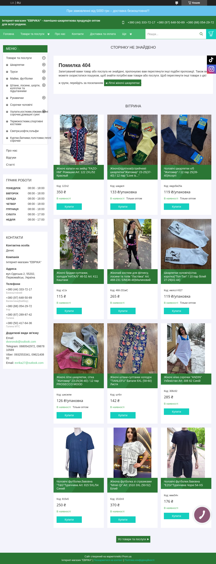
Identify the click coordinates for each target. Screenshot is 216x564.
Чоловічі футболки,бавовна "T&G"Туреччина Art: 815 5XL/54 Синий (78, 485)
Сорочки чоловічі (21, 104)
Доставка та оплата (103, 34)
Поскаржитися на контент (108, 560)
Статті (10, 164)
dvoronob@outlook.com (21, 341)
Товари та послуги (32, 34)
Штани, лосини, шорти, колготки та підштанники (25, 88)
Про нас (60, 34)
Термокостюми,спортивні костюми (26, 123)
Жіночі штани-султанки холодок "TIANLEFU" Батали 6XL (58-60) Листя (131, 381)
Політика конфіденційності (140, 560)
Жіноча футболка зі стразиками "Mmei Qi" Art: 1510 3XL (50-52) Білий (131, 485)
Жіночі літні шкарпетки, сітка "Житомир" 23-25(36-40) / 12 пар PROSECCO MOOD (78, 381)
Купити (69, 206)
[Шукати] (201, 34)
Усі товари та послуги (132, 539)
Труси (14, 71)
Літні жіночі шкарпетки (124, 83)
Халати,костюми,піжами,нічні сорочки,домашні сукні (28, 113)
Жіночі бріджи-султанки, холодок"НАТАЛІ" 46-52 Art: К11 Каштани (77, 276)
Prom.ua (126, 556)
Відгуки (11, 157)
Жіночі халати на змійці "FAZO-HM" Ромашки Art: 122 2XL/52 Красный (77, 172)
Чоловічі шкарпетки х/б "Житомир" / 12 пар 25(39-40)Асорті (181, 172)
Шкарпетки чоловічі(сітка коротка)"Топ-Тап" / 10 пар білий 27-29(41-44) (185, 276)
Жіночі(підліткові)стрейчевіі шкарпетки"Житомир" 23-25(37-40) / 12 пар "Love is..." (130, 172)
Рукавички (17, 97)
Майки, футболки (21, 78)
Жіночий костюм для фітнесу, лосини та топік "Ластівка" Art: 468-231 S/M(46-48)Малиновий (130, 276)
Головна (8, 34)
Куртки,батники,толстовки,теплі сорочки (28, 139)
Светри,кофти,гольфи (24, 131)
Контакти (77, 34)
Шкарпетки (17, 64)
